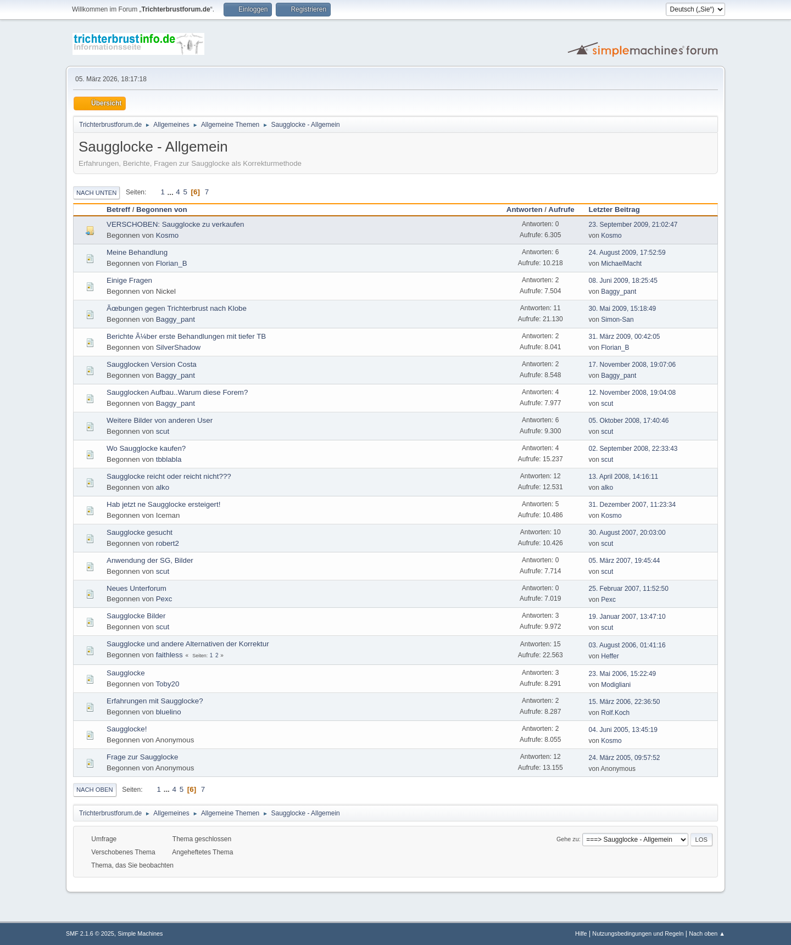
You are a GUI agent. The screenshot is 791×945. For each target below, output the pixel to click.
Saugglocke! (127, 729)
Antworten (524, 209)
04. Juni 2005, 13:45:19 (623, 730)
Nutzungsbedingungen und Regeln (637, 933)
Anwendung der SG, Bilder (150, 560)
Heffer (610, 656)
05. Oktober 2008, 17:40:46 (629, 420)
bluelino (168, 712)
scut (607, 403)
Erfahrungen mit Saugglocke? (155, 701)
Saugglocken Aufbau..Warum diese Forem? (177, 392)
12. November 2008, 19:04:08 (632, 392)
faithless (169, 655)
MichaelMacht (621, 263)
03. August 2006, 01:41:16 (627, 645)
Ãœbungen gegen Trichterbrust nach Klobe (177, 308)
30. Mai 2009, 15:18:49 (622, 308)
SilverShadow (178, 347)
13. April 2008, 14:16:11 (624, 476)
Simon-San (617, 319)
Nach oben (94, 789)
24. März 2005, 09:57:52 (624, 758)
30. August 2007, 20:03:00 (627, 532)
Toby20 (167, 684)
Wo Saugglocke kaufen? (146, 448)
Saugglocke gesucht (139, 532)
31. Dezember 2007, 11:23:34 (632, 504)
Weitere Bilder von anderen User (160, 420)
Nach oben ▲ (707, 933)
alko (162, 487)
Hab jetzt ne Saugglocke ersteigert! (163, 504)
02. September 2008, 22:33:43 (633, 448)
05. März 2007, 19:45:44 (624, 560)
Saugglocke (126, 673)
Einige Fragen (129, 280)
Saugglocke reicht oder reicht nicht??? (169, 476)
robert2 (167, 543)
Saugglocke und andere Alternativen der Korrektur (188, 644)
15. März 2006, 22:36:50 (624, 702)
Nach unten (96, 192)
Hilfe (581, 933)
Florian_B (171, 263)
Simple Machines (140, 933)
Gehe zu (567, 839)
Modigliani (616, 685)
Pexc (164, 599)
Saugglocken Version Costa (152, 364)
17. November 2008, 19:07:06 (632, 364)
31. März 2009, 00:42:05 (624, 336)
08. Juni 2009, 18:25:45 (623, 280)
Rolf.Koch (615, 713)
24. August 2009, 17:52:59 (627, 252)
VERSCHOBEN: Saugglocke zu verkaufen (175, 224)
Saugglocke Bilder (136, 616)
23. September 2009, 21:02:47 (633, 224)
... (172, 192)
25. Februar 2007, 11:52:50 (629, 588)
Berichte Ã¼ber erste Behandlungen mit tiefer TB (186, 336)
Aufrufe (561, 209)
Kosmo (167, 235)
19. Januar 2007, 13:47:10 (627, 616)
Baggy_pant (618, 291)
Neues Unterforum (136, 588)
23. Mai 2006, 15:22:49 (622, 674)
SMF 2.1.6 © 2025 (90, 933)
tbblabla (169, 459)
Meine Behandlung (137, 252)
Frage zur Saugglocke (142, 757)
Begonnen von (161, 209)
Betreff (118, 209)
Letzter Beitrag (619, 209)
